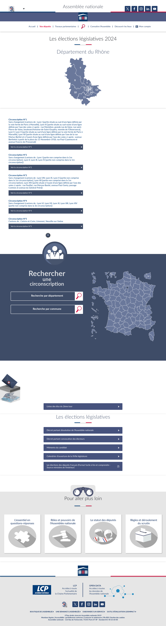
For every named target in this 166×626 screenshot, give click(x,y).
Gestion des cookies (117, 617)
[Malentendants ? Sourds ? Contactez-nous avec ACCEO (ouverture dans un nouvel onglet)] (64, 604)
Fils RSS (106, 617)
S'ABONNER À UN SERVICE (93, 612)
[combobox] (47, 296)
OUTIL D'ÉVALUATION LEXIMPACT (121, 612)
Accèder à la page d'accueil (83, 15)
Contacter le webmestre (93, 617)
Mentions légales (47, 617)
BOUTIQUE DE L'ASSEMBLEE (41, 612)
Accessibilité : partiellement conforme (69, 617)
